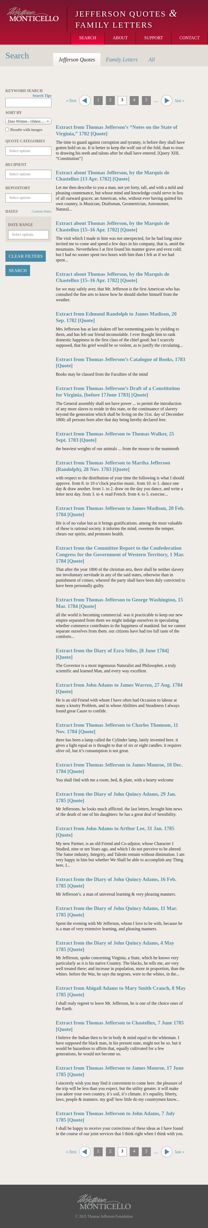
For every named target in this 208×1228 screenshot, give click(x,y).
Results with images (26, 130)
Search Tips (41, 96)
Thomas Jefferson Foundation (110, 1216)
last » (179, 100)
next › (167, 100)
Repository (17, 188)
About (120, 37)
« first (71, 100)
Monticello (33, 14)
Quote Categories (25, 141)
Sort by (13, 113)
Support (153, 37)
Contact (190, 37)
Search (87, 37)
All (151, 60)
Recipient (16, 165)
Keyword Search (28, 91)
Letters (122, 60)
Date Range (20, 225)
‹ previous (85, 100)
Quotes (76, 60)
